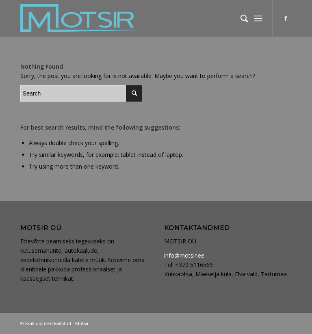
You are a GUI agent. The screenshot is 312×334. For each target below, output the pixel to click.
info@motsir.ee (184, 255)
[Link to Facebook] (286, 18)
